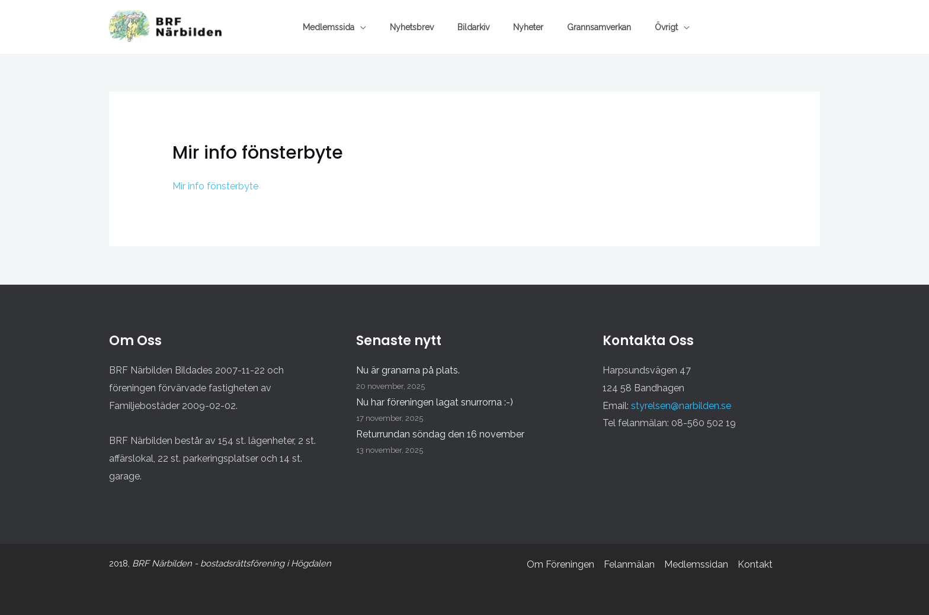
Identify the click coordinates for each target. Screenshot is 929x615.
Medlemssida (328, 27)
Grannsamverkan (599, 27)
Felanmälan (629, 564)
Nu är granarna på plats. (408, 370)
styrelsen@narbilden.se (681, 405)
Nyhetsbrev (412, 27)
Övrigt (666, 27)
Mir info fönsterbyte (215, 186)
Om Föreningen (560, 564)
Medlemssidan (696, 564)
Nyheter (528, 27)
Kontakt (755, 564)
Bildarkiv (473, 27)
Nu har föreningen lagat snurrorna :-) (434, 402)
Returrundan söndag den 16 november (440, 434)
